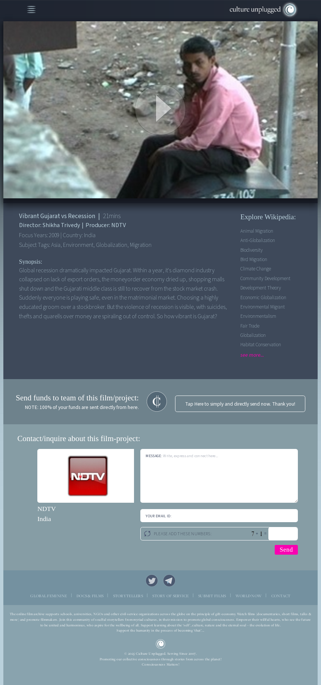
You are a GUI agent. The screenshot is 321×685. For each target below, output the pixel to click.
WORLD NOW (249, 595)
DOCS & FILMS (90, 595)
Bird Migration (253, 259)
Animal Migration (256, 231)
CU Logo (160, 644)
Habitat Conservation (260, 344)
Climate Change (255, 268)
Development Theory (260, 287)
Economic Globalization (263, 297)
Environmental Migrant (262, 306)
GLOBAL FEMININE (48, 595)
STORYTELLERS (128, 595)
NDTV (46, 508)
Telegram (169, 580)
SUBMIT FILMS (212, 595)
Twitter (152, 580)
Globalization (253, 335)
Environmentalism (258, 316)
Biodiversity (251, 250)
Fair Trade (249, 325)
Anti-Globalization (257, 240)
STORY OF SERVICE (170, 595)
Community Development (265, 278)
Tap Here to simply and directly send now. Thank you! (240, 403)
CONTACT (281, 595)
